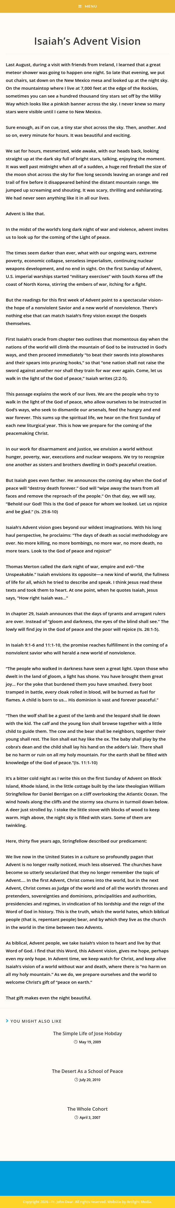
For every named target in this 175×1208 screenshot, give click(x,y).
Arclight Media (139, 1201)
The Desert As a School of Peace (87, 1071)
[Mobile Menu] (87, 6)
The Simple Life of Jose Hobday (87, 1033)
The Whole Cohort (87, 1109)
